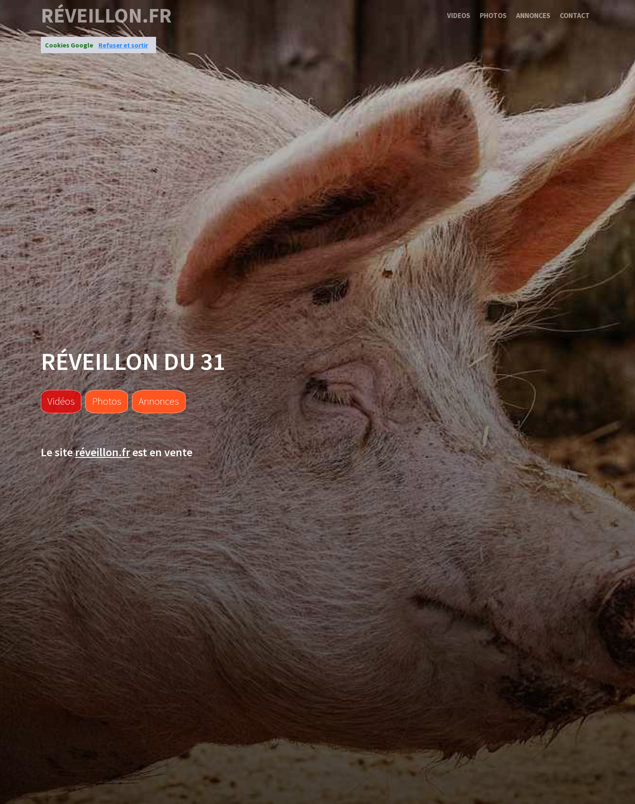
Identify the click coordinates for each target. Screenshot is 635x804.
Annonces (533, 15)
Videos (458, 15)
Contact (575, 15)
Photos (493, 15)
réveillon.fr (106, 15)
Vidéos (61, 401)
